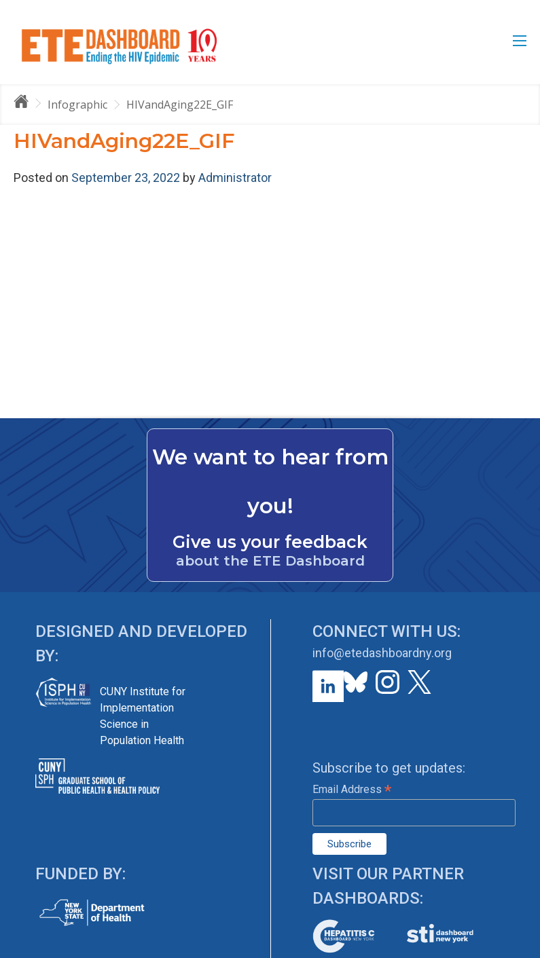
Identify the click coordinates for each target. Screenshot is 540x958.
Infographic (77, 104)
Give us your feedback (270, 542)
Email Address (351, 789)
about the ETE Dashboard (270, 561)
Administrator (235, 177)
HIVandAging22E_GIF (179, 104)
